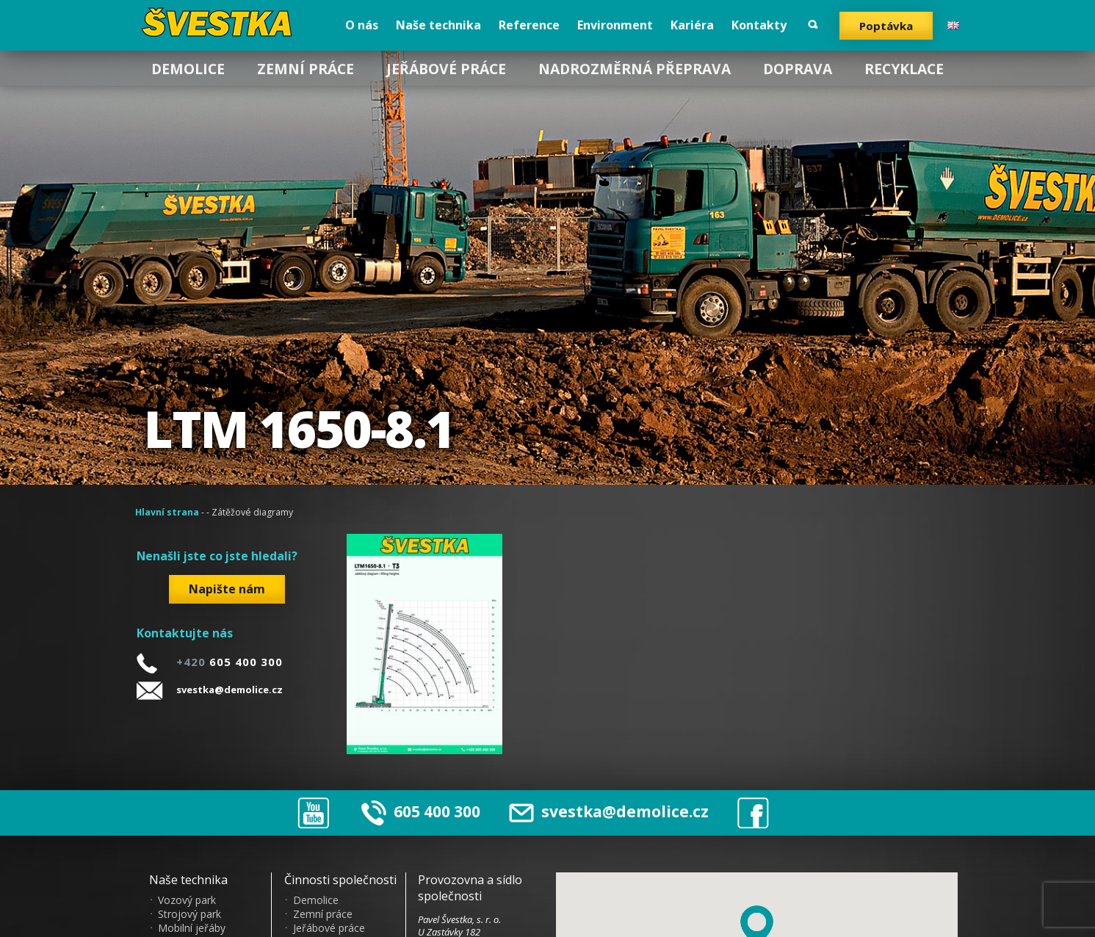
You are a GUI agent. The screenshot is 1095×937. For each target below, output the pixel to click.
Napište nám (227, 589)
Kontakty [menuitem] (759, 25)
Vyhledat (813, 24)
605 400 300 (437, 811)
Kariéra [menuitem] (692, 25)
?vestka (219, 22)
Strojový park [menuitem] (189, 914)
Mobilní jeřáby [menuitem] (191, 928)
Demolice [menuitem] (188, 69)
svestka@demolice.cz (229, 689)
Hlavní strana (167, 512)
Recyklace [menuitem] (904, 69)
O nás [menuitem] (361, 25)
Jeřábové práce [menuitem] (446, 69)
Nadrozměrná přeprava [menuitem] (634, 69)
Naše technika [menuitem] (438, 25)
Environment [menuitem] (615, 25)
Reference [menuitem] (529, 25)
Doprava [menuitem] (797, 69)
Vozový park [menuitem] (187, 900)
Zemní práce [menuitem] (305, 69)
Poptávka (886, 25)
